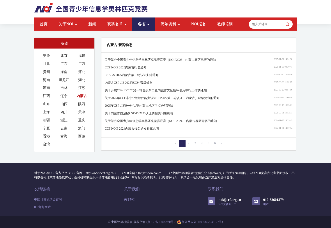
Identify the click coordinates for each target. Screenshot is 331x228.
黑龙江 (64, 80)
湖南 (46, 88)
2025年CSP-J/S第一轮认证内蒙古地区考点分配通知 (139, 105)
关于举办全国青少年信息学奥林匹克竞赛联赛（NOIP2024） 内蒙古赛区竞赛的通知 (161, 121)
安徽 (46, 55)
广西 (81, 64)
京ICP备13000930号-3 (161, 222)
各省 (144, 24)
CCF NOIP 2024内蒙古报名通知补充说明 (132, 128)
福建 (81, 55)
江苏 (81, 88)
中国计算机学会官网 (48, 199)
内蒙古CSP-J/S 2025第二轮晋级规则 (128, 82)
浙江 (63, 120)
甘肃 (46, 64)
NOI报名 (198, 24)
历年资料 (170, 24)
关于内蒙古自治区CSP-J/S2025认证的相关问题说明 (139, 113)
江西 (46, 96)
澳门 (81, 128)
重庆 (81, 120)
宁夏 (46, 128)
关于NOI (67, 24)
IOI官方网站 (42, 207)
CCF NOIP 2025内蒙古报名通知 (126, 67)
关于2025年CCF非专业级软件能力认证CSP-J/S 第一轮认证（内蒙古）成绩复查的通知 (162, 98)
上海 (46, 112)
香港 (46, 136)
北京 (63, 55)
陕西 (81, 104)
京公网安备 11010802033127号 (199, 222)
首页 (44, 24)
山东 (46, 104)
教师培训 (225, 24)
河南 (46, 80)
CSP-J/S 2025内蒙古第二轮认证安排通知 (132, 75)
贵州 (46, 72)
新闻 (92, 24)
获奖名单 (117, 24)
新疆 (46, 120)
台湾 (46, 144)
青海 (63, 136)
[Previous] (175, 143)
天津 (81, 112)
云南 (63, 128)
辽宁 (63, 96)
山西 (63, 104)
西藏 (81, 136)
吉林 (63, 88)
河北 (81, 72)
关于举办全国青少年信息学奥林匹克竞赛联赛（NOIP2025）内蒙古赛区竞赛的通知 (160, 59)
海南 (63, 72)
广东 (63, 64)
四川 (63, 112)
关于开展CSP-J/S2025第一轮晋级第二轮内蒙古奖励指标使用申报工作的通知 (156, 90)
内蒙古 (81, 96)
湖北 (81, 80)
